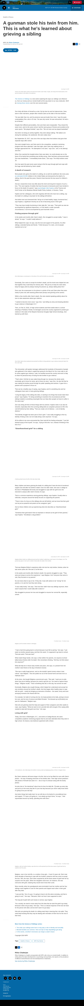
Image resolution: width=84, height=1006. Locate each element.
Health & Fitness (8, 17)
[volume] (9, 8)
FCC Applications (7, 996)
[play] (4, 8)
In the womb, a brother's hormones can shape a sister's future (36, 932)
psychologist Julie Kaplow (46, 188)
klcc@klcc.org (6, 990)
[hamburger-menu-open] (3, 2)
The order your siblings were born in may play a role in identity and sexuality (40, 927)
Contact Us (5, 993)
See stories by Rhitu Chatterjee (25, 961)
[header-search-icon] (69, 2)
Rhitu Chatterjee (14, 42)
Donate (77, 2)
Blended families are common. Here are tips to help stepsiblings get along (39, 929)
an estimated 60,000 (21, 176)
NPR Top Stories (38, 941)
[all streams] (76, 8)
